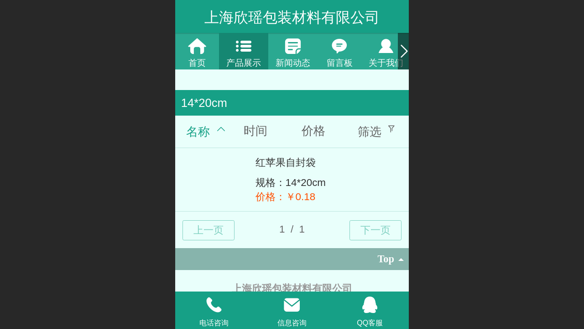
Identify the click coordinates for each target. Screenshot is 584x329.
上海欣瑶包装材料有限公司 (292, 17)
